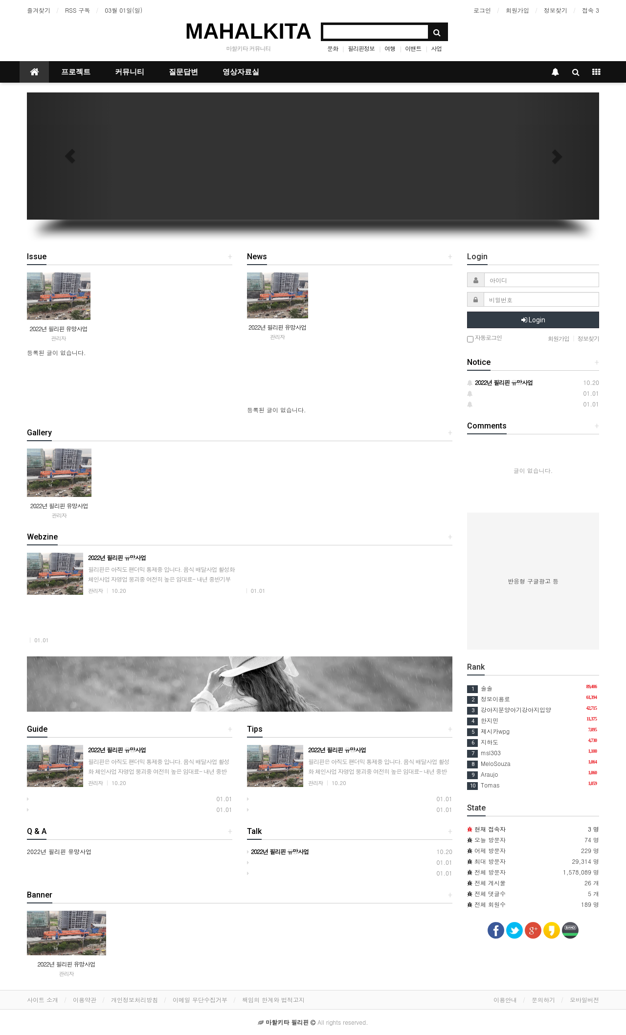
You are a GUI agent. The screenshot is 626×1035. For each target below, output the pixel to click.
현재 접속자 (490, 829)
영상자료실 (241, 72)
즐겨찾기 (38, 10)
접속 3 (590, 10)
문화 (332, 48)
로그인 (482, 10)
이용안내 (505, 999)
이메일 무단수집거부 (200, 999)
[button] (70, 156)
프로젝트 (75, 72)
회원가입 (517, 10)
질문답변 (183, 72)
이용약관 (84, 999)
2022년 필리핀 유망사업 (58, 328)
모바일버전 (584, 999)
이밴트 (413, 48)
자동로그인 (484, 338)
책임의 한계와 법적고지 (273, 999)
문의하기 (543, 999)
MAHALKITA (248, 31)
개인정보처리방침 (134, 999)
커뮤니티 (129, 72)
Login (533, 320)
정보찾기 (555, 10)
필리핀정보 (361, 48)
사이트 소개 (42, 999)
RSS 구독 (77, 10)
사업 (436, 48)
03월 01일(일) (123, 10)
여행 (389, 48)
